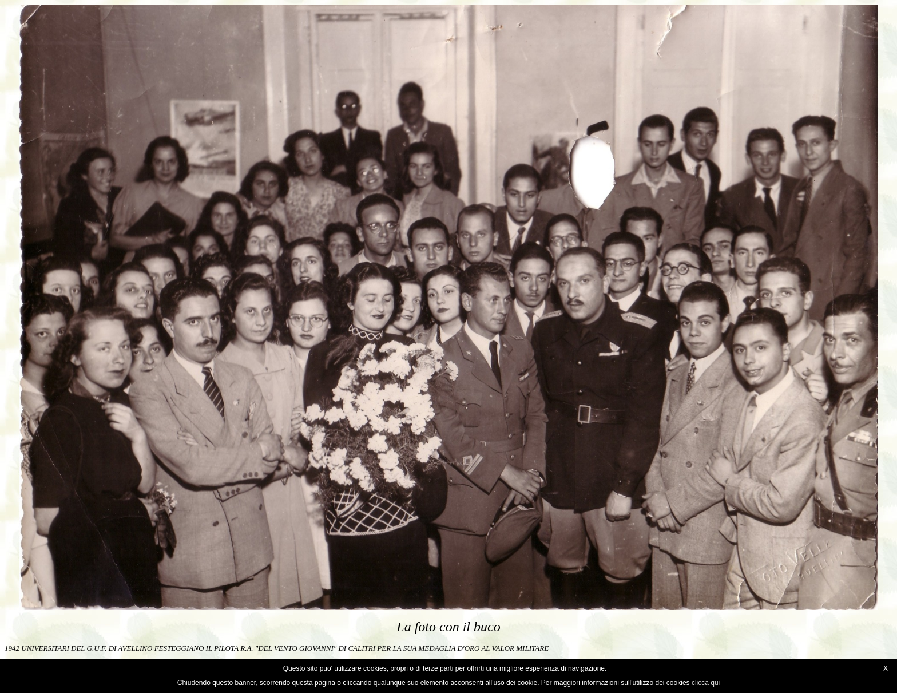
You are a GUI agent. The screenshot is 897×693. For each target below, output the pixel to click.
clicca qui (706, 683)
